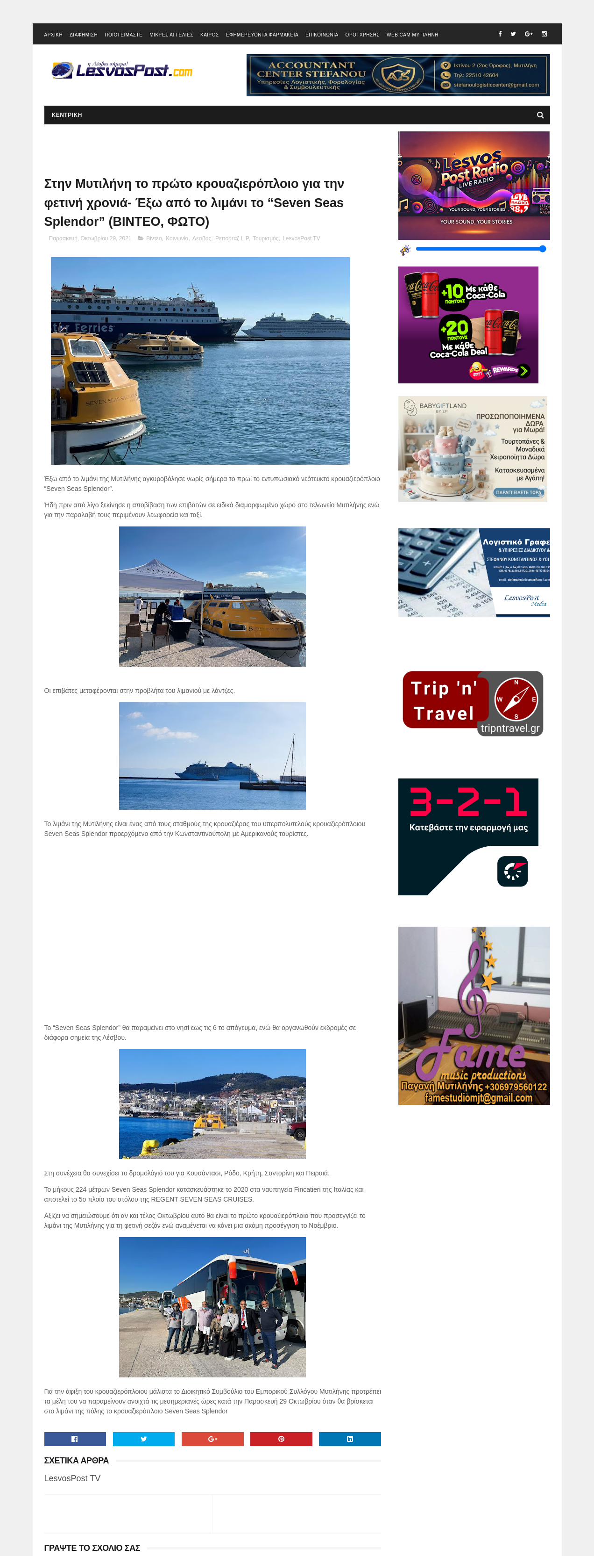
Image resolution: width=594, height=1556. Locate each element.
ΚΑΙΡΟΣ (209, 34)
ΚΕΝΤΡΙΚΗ (67, 115)
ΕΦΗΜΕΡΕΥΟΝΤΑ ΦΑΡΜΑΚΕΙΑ (262, 34)
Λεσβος (201, 238)
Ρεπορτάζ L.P (231, 238)
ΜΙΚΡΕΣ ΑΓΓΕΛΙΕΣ (171, 34)
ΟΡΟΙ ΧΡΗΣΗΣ (363, 34)
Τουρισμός (266, 238)
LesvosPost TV (301, 238)
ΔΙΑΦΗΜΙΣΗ (84, 34)
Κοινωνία (177, 238)
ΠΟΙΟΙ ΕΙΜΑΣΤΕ (123, 34)
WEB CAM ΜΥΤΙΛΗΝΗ (412, 34)
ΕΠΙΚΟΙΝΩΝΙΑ (321, 34)
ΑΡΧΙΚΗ (53, 34)
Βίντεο (154, 238)
